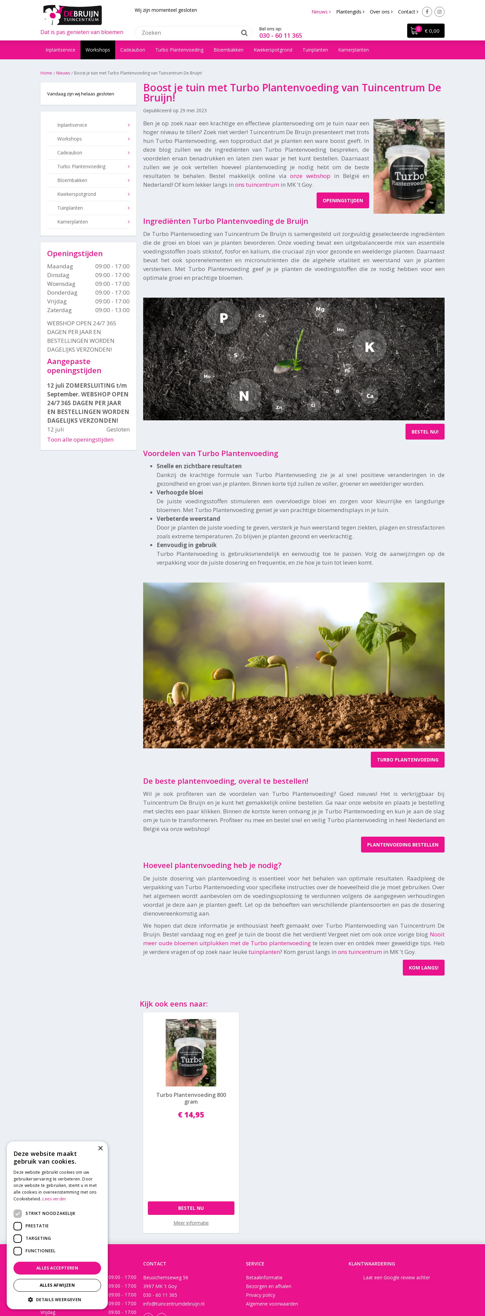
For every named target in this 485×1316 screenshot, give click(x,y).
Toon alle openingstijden (80, 439)
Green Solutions (239, 1290)
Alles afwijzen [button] (57, 1285)
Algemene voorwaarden (272, 1219)
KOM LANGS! (424, 967)
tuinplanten (264, 952)
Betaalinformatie (264, 1193)
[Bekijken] (425, 32)
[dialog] (57, 1225)
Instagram (439, 12)
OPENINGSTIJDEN (343, 200)
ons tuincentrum (257, 184)
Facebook (427, 12)
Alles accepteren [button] (57, 1268)
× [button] (100, 1148)
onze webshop (310, 176)
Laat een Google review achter (396, 1193)
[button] (57, 1299)
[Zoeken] (194, 32)
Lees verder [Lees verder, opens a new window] (54, 1199)
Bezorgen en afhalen (268, 1201)
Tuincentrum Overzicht (313, 1290)
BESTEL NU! (425, 431)
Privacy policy (260, 1210)
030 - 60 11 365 (280, 35)
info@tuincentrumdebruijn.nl (173, 1219)
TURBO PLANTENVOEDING (408, 759)
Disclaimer (272, 1290)
